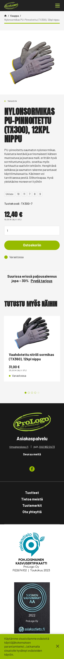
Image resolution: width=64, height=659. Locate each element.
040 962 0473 (47, 446)
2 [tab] (29, 393)
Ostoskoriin (32, 245)
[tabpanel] (32, 349)
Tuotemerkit (32, 505)
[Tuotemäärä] (32, 230)
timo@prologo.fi (18, 446)
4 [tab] (35, 393)
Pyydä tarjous (41, 280)
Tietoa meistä (32, 499)
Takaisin (12, 101)
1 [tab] (25, 393)
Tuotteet (32, 493)
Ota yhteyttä (32, 512)
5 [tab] (38, 392)
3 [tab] (32, 393)
